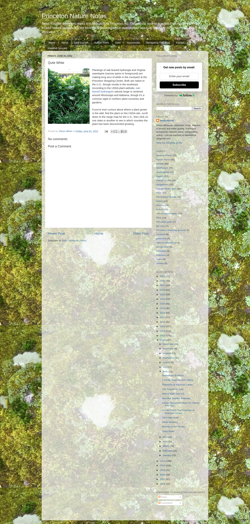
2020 (163, 303)
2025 (163, 281)
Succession (133, 42)
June (165, 371)
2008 (163, 474)
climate (160, 263)
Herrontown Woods (166, 197)
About (64, 42)
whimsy (160, 205)
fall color (160, 226)
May (165, 437)
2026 (163, 276)
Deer (118, 42)
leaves (159, 201)
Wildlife (160, 163)
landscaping (162, 172)
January (167, 455)
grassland (161, 238)
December (168, 344)
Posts (162, 497)
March (166, 446)
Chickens (161, 255)
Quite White (168, 431)
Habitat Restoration (166, 188)
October (167, 353)
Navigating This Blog (158, 42)
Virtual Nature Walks (166, 213)
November (168, 348)
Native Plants (163, 159)
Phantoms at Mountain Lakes (177, 384)
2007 (163, 479)
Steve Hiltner (167, 120)
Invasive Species (57, 48)
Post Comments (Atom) (74, 240)
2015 (163, 326)
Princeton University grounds (171, 230)
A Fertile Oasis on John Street (177, 380)
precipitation (162, 247)
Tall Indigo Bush (170, 417)
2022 (163, 294)
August (167, 362)
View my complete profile (169, 142)
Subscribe (179, 84)
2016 (163, 322)
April (165, 441)
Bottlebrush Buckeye (173, 375)
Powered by (179, 95)
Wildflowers (162, 168)
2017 (163, 317)
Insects (160, 176)
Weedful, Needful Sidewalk (176, 398)
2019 (163, 308)
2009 (163, 470)
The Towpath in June (173, 389)
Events (159, 209)
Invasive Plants (164, 155)
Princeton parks (164, 222)
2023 (163, 290)
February (168, 450)
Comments (165, 503)
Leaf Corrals (81, 42)
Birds (159, 217)
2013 (163, 335)
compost (160, 234)
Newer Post (56, 233)
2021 (163, 299)
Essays (180, 42)
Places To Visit (163, 180)
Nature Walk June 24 (173, 393)
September (169, 358)
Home (51, 42)
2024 (163, 285)
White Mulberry (170, 422)
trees (158, 192)
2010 (163, 465)
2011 (163, 461)
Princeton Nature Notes (74, 16)
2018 (163, 312)
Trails (159, 259)
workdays (161, 251)
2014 (163, 331)
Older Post (140, 233)
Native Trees (101, 42)
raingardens (162, 184)
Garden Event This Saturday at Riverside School (178, 411)
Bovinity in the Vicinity (173, 426)
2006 (163, 484)
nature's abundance (166, 242)
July (165, 367)
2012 (163, 340)
